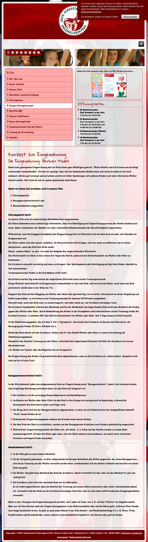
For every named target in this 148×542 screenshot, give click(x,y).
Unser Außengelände (19, 121)
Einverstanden (130, 17)
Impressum (62, 537)
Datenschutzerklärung (80, 537)
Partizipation (16, 100)
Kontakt (13, 137)
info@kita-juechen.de (131, 533)
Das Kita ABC (15, 111)
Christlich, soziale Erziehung (24, 95)
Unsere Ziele (15, 89)
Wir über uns (15, 79)
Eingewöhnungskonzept (21, 105)
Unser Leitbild (16, 84)
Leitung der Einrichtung (21, 132)
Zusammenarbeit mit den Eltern (25, 127)
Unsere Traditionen (19, 116)
